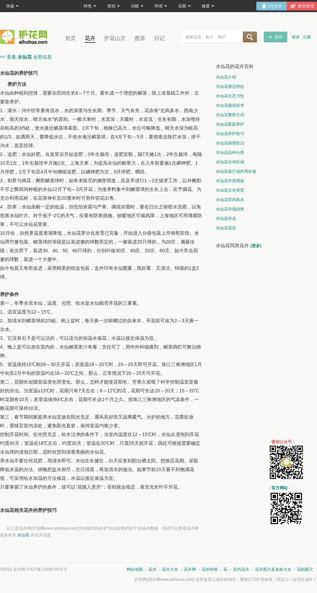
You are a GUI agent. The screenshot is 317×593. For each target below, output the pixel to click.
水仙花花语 (226, 228)
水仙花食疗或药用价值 (236, 171)
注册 (307, 37)
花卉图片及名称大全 (273, 569)
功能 (137, 6)
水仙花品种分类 (230, 152)
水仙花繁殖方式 (230, 114)
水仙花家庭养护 (230, 124)
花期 (184, 6)
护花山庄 (115, 38)
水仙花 (23, 535)
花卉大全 (170, 569)
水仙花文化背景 (230, 190)
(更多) (256, 245)
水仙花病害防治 (230, 143)
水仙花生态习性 (230, 96)
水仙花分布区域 (230, 162)
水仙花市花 (226, 218)
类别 (113, 6)
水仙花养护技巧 (230, 133)
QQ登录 (274, 6)
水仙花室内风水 (230, 199)
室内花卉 (241, 569)
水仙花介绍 (226, 77)
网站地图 (134, 569)
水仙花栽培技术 (230, 105)
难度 (208, 6)
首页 (70, 38)
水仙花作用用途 (230, 180)
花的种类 (210, 569)
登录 (296, 37)
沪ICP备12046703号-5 (46, 569)
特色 (90, 6)
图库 (140, 38)
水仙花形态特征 (230, 86)
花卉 (90, 38)
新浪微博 (306, 6)
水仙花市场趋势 (230, 209)
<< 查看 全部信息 (26, 57)
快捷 (12, 6)
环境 (160, 6)
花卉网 (25, 37)
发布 (279, 37)
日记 (159, 38)
